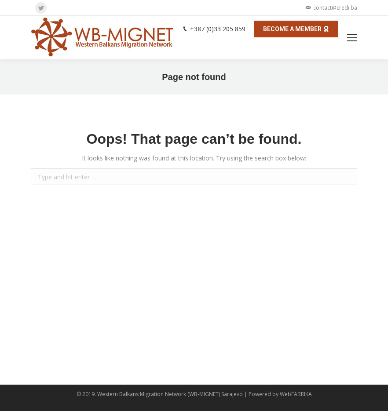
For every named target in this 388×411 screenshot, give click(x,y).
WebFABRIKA (296, 394)
